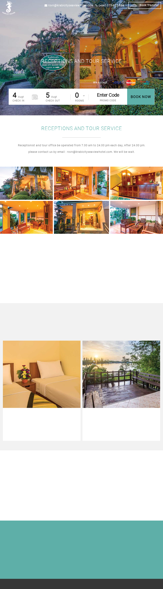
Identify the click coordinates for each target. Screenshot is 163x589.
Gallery (115, 15)
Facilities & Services (97, 15)
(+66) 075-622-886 (110, 5)
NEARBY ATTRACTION (133, 15)
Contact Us (153, 15)
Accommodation (40, 15)
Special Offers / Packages (67, 15)
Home (26, 15)
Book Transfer (145, 5)
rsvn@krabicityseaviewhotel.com (69, 5)
